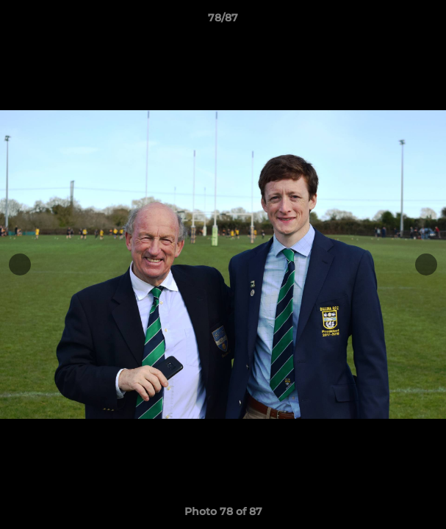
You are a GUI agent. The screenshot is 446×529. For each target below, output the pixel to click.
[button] (428, 21)
